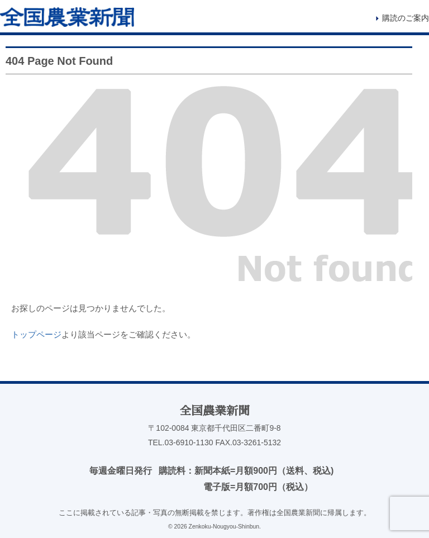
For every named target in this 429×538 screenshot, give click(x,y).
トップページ (36, 334)
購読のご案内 (405, 17)
